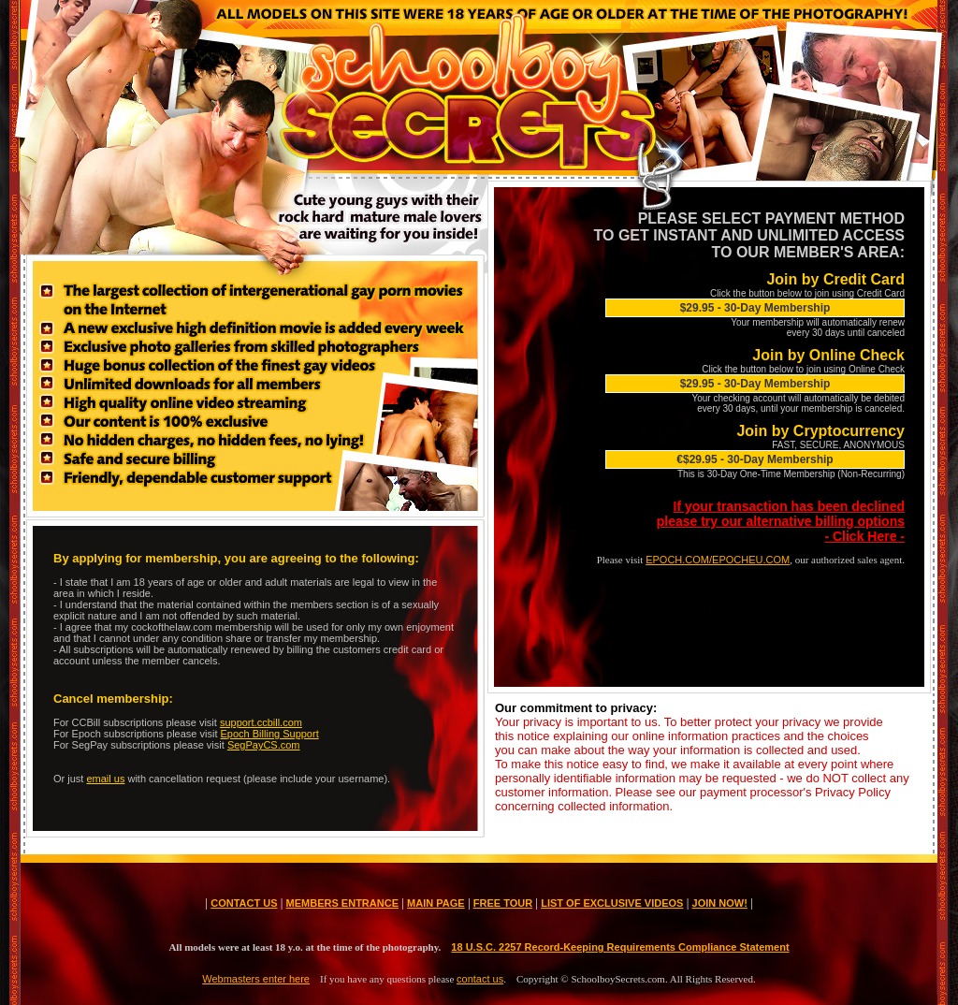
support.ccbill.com (261, 722)
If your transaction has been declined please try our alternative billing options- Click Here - (781, 521)
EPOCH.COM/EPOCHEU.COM (718, 559)
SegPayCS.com (263, 744)
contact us (480, 978)
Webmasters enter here (256, 978)
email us (105, 778)
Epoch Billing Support (270, 733)
